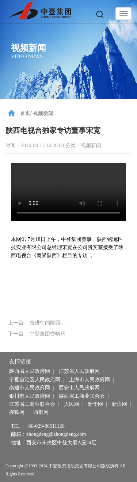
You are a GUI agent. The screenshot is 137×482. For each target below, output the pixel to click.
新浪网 (119, 404)
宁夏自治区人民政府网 (34, 379)
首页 (25, 113)
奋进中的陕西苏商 (50, 323)
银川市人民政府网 (29, 396)
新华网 (95, 404)
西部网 (41, 412)
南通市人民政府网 (29, 387)
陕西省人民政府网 (29, 371)
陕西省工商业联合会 (82, 396)
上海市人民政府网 (89, 379)
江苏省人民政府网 (79, 371)
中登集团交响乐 (47, 334)
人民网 (71, 404)
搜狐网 (16, 412)
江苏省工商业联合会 (32, 404)
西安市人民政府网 (79, 387)
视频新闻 (43, 113)
